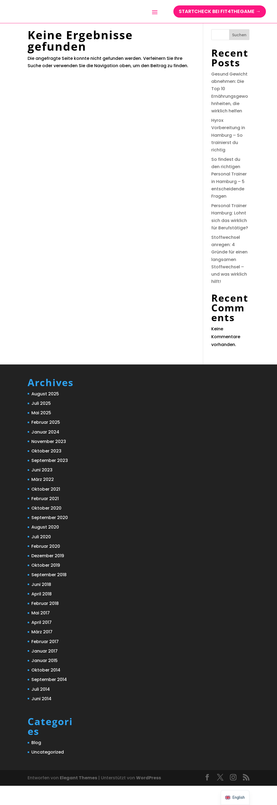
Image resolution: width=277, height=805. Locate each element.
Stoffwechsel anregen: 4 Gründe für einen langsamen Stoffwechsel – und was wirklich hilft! (229, 278)
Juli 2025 (41, 422)
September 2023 (49, 480)
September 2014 (49, 699)
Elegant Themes (78, 797)
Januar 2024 (45, 451)
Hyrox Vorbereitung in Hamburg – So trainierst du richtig (228, 154)
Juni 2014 (41, 718)
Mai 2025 (41, 432)
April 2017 (41, 641)
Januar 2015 (44, 680)
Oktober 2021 (45, 508)
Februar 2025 (45, 441)
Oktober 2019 (45, 584)
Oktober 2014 (45, 689)
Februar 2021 (45, 518)
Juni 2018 (41, 604)
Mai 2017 (40, 632)
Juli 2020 (41, 556)
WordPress (148, 797)
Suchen (239, 54)
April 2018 (41, 613)
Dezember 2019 (47, 575)
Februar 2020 (45, 565)
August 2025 (45, 413)
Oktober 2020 (46, 527)
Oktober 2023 (46, 470)
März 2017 (41, 651)
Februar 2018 (45, 623)
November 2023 (48, 461)
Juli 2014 (40, 708)
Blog (36, 762)
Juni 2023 (41, 489)
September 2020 (49, 537)
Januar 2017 (44, 670)
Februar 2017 (45, 661)
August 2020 (45, 546)
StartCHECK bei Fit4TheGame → (219, 16)
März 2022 (42, 499)
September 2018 (49, 594)
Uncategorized (47, 771)
